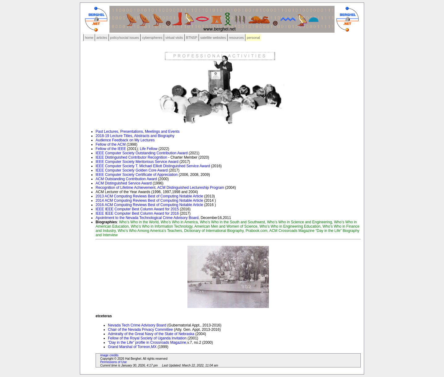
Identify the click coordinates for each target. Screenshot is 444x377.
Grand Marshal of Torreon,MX (133, 347)
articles (102, 37)
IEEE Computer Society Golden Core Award (132, 170)
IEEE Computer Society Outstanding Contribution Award (142, 153)
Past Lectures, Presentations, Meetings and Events (137, 131)
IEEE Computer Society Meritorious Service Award (137, 162)
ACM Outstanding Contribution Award (126, 179)
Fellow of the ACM (110, 144)
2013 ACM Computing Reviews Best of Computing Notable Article (149, 196)
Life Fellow (148, 149)
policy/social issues (124, 37)
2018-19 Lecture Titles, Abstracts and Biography (135, 136)
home (89, 37)
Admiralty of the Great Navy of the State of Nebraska (151, 334)
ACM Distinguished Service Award (124, 183)
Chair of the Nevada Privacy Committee (140, 329)
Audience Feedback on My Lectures (125, 140)
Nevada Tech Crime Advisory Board (137, 325)
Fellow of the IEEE (111, 149)
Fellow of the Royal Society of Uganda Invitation (147, 338)
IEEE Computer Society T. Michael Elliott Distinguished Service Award (153, 166)
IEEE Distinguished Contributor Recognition (131, 157)
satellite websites (213, 37)
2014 (100, 200)
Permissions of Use (113, 362)
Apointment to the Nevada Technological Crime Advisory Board (147, 218)
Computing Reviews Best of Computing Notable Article (158, 200)
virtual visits (174, 37)
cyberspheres (152, 37)
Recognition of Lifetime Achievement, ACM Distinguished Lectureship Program (160, 187)
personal (253, 37)
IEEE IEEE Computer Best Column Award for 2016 (138, 213)
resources (236, 37)
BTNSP (191, 37)
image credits (109, 355)
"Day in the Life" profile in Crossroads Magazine (147, 342)
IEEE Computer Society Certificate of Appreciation (137, 174)
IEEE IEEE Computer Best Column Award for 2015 (137, 209)
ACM (109, 200)
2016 (100, 205)
